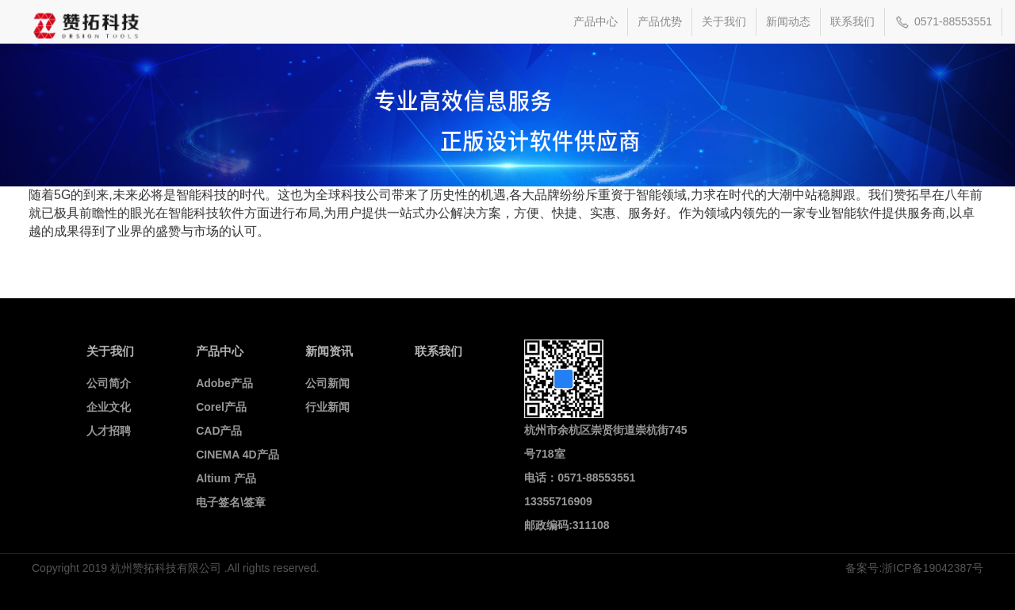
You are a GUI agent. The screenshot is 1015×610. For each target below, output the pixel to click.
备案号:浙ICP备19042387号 (914, 568)
